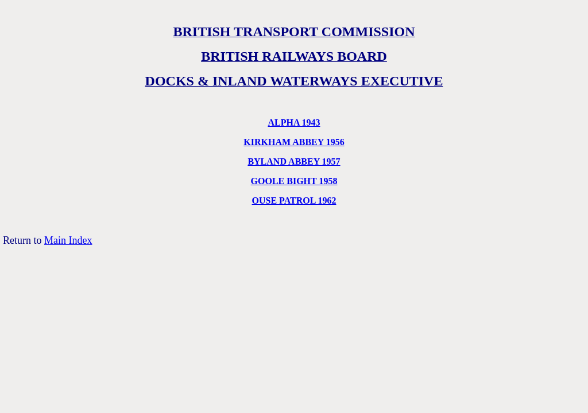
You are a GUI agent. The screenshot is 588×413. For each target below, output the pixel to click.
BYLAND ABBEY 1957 (293, 161)
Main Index (68, 240)
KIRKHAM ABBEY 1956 (293, 142)
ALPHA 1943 (294, 122)
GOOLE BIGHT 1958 (294, 181)
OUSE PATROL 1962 (294, 200)
